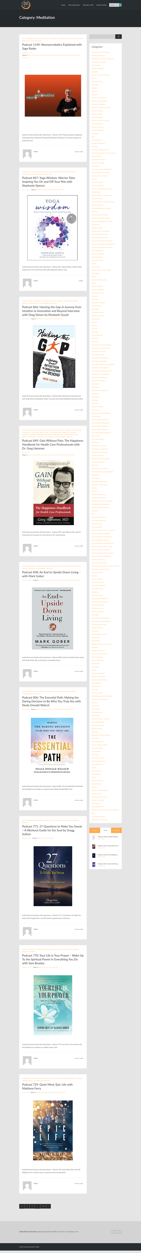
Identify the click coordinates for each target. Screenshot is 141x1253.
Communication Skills (98, 159)
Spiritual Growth (97, 728)
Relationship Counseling (99, 634)
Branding (94, 88)
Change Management (28, 694)
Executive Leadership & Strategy (102, 247)
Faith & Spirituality (97, 250)
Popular (95, 830)
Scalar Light (95, 667)
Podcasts (69, 38)
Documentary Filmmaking (100, 215)
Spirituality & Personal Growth (101, 735)
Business (30, 300)
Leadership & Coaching (99, 351)
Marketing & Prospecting (99, 390)
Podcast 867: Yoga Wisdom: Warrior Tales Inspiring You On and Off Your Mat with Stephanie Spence (50, 181)
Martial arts (95, 393)
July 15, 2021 (26, 189)
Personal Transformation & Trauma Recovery (105, 566)
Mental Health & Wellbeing (100, 426)
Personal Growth (59, 322)
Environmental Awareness (100, 234)
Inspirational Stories (98, 312)
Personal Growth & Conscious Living (103, 530)
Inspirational (26, 171)
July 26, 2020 (26, 712)
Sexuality (25, 954)
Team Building (96, 751)
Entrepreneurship (97, 228)
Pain (64, 458)
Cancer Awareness (97, 124)
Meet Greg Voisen (74, 5)
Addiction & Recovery (98, 55)
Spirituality (25, 174)
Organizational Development (101, 504)
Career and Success (98, 127)
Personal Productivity (98, 559)
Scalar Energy (96, 663)
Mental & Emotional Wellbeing (101, 413)
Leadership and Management (101, 374)
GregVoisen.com (73, 1234)
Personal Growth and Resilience (101, 556)
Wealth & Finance (97, 780)
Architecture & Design (98, 62)
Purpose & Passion (34, 303)
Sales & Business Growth (99, 654)
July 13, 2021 (26, 322)
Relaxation (63, 171)
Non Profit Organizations (99, 481)
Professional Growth (98, 605)
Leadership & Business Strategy (101, 345)
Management (96, 384)
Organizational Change (99, 494)
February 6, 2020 (27, 969)
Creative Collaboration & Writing (102, 189)
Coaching (68, 433)
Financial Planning (97, 260)
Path (62, 438)
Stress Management (36, 174)
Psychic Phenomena (98, 611)
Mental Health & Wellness (100, 429)
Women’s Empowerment (99, 797)
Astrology (95, 72)
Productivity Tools (97, 595)
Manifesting (95, 387)
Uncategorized (96, 774)
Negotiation (95, 475)
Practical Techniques (98, 582)
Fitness (32, 435)
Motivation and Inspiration (100, 468)
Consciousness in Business (100, 176)
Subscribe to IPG (88, 5)
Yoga (50, 174)
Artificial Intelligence (98, 68)
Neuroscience (62, 38)
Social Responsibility (98, 722)
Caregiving (61, 433)
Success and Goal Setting (99, 745)
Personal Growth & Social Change (102, 546)
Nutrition (94, 488)
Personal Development (71, 300)
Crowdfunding (96, 192)
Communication (77, 433)
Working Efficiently (98, 806)
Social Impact (96, 715)
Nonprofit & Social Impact (100, 485)
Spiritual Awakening (98, 725)
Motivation (65, 712)
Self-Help (94, 689)
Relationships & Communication (102, 644)
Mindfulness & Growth (99, 445)
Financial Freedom (97, 257)
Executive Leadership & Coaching (102, 241)
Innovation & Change (98, 302)
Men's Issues (95, 410)
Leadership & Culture (98, 354)
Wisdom (73, 458)
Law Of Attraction (97, 335)
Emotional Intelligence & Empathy (102, 221)
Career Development (98, 130)
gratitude (38, 458)
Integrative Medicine (98, 315)
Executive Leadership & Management (103, 244)
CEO (93, 137)
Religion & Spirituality (98, 650)
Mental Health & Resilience (100, 419)
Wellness (38, 41)
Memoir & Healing (97, 406)
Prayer (51, 969)
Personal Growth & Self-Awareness (103, 543)
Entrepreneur (38, 300)
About (63, 5)
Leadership (25, 438)
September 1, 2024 (27, 52)
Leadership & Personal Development (103, 364)
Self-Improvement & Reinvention (102, 696)
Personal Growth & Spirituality (101, 550)
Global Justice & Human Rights (101, 270)
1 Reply (80, 280)
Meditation (37, 38)
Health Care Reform (55, 435)
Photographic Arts (97, 572)
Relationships (96, 637)
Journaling (95, 332)
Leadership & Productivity (100, 367)
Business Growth (97, 114)
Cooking (94, 179)
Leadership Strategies (98, 380)
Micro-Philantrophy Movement (101, 432)
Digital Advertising (97, 205)
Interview (30, 38)
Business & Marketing (98, 104)
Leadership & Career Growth (100, 348)
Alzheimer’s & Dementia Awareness (103, 59)
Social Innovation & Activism (100, 719)
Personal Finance (97, 524)
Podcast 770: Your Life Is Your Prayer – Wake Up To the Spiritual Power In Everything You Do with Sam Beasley (52, 961)
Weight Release (96, 784)
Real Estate (95, 631)
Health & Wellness (97, 286)
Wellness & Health (56, 189)
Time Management (97, 764)
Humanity (95, 296)
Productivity (26, 41)
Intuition (53, 300)
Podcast (68, 458)
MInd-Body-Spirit (43, 841)
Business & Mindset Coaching (101, 107)
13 (45, 1209)
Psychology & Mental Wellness (101, 621)
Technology (95, 754)
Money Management (98, 462)
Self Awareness (71, 171)
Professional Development (100, 598)
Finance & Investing (98, 254)
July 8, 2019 (25, 1095)
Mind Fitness (44, 38)
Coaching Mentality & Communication (104, 153)
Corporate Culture (97, 182)
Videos (94, 777)
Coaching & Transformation (100, 150)
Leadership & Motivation (99, 361)
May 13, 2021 (26, 455)
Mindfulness (53, 38)
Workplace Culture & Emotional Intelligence (105, 810)
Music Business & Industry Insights (102, 471)
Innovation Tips (96, 306)
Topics (93, 767)
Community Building (98, 163)
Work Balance (96, 803)
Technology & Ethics (98, 758)
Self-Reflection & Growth (99, 699)
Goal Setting (95, 273)
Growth (94, 276)
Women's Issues (97, 793)
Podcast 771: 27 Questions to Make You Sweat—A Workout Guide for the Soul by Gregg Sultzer (49, 833)
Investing (94, 328)
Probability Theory (97, 589)
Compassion (25, 435)
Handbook (44, 458)
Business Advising (97, 111)
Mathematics (96, 397)
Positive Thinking (78, 38)
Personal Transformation (99, 563)
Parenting (95, 511)
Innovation (46, 300)
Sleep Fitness (96, 709)
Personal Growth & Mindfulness (102, 537)
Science (33, 41)
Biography (95, 85)
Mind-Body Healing (98, 439)
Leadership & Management (100, 358)
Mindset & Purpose (98, 455)
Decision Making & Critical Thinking (103, 202)
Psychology (32, 571)
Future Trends (39, 435)
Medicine (60, 458)
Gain (34, 458)
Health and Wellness (98, 289)
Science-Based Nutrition (99, 680)
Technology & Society (98, 761)
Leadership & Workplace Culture (102, 371)
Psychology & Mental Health (100, 618)
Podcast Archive (101, 5)
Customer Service (97, 198)
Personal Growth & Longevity (101, 533)
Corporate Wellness (98, 185)
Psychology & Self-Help (99, 624)
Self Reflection (96, 686)
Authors (24, 300)
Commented (116, 830)
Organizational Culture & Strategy (102, 501)
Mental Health (96, 416)
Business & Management (99, 101)
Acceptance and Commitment (31, 433)
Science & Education (98, 673)
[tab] (94, 830)
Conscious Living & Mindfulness (102, 169)
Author (30, 458)
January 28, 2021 (27, 583)
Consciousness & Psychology (101, 172)
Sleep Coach (95, 706)
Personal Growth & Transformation (102, 553)
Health (24, 38)
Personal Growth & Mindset (100, 540)
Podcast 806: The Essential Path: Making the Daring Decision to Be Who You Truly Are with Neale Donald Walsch (52, 704)
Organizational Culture (99, 498)
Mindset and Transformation (100, 458)
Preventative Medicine (99, 585)
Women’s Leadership (98, 800)
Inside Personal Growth (31, 5)
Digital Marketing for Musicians (101, 208)
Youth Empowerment (98, 816)
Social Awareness (97, 712)
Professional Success (98, 608)
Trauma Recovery (97, 771)
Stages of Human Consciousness (73, 583)
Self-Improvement (97, 693)
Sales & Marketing (97, 657)
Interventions (96, 319)
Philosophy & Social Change (100, 569)
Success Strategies (97, 748)
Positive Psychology (58, 583)
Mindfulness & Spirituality (100, 452)
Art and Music (96, 65)
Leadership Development (99, 377)
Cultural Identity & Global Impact (102, 195)
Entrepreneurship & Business (101, 231)
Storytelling (95, 738)
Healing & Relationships (99, 280)
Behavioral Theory (52, 433)
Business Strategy (97, 117)
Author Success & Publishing (100, 75)
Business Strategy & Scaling (100, 120)
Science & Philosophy (98, 676)
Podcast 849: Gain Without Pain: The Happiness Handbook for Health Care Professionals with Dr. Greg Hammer (47, 447)
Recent (106, 830)
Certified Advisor (97, 140)
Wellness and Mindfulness (100, 790)
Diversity (94, 211)
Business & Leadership (99, 98)
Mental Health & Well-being (100, 423)
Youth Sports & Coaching (99, 819)
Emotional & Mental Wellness (101, 218)
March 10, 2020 (26, 841)
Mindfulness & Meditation (100, 449)
